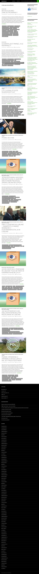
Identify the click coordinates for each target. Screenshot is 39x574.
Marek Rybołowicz (11, 112)
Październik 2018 (3, 516)
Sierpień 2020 (3, 478)
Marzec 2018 (3, 528)
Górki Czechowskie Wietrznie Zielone (8, 60)
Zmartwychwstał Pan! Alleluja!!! (32, 42)
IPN (15, 60)
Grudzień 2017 (3, 533)
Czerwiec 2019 (3, 502)
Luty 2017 (2, 551)
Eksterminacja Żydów (5, 29)
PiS (2, 64)
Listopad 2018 (3, 514)
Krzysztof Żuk (4, 153)
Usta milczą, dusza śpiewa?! (31, 51)
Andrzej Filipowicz (12, 14)
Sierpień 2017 (3, 540)
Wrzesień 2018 (3, 518)
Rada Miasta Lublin (16, 288)
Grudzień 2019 (3, 492)
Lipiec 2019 (3, 500)
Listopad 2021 (3, 459)
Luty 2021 (2, 467)
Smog (13, 247)
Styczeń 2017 (3, 552)
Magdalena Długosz (17, 199)
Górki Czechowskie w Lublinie (14, 29)
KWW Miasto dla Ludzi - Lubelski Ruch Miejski (8, 198)
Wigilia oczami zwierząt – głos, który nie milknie (31, 26)
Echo (14, 151)
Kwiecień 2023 (3, 436)
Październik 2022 (3, 443)
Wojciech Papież (15, 35)
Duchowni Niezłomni (5, 27)
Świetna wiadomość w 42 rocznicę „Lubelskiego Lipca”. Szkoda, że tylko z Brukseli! (32, 93)
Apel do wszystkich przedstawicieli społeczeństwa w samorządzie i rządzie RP (32, 102)
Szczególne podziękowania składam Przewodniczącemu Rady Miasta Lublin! (32, 88)
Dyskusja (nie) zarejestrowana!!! (7, 28)
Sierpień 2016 (3, 561)
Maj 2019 (2, 504)
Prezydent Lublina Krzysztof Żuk (7, 288)
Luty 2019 (2, 509)
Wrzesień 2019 (3, 497)
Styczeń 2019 (3, 511)
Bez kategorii (4, 267)
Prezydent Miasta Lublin (6, 330)
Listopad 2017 (3, 535)
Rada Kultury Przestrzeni (16, 113)
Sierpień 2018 (3, 519)
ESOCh (17, 151)
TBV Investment (18, 379)
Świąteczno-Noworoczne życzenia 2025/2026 (8, 404)
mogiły (15, 30)
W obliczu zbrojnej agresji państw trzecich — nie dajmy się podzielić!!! (32, 109)
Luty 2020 (2, 488)
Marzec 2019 (3, 507)
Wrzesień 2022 (3, 445)
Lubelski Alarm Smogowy (6, 61)
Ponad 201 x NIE (8, 138)
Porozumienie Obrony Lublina (9, 64)
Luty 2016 (2, 568)
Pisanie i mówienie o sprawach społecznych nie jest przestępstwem (12, 358)
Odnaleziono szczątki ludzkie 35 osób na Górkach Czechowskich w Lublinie (12, 63)
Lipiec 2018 (3, 521)
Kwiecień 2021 (3, 466)
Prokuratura (4, 65)
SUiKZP (21, 288)
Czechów (3, 135)
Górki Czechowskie (8, 135)
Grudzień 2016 (3, 554)
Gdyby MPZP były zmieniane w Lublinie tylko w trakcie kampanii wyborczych (13, 271)
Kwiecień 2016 (3, 566)
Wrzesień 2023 (3, 433)
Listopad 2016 (3, 556)
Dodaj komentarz (18, 14)
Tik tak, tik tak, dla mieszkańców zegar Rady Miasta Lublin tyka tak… (32, 84)
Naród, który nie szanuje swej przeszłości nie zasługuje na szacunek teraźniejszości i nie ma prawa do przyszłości (32, 67)
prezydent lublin (17, 64)
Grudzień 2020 (3, 471)
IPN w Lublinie (4, 30)
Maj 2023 (2, 434)
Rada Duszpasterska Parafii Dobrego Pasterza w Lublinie (10, 331)
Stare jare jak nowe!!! (30, 48)
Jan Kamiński (4, 110)
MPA (6, 287)
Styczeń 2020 (3, 490)
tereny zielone (4, 289)
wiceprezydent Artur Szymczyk (7, 35)
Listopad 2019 (3, 493)
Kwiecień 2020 (3, 485)
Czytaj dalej (4, 23)
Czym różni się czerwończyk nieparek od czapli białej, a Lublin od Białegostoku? (32, 80)
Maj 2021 (2, 464)
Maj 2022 (2, 450)
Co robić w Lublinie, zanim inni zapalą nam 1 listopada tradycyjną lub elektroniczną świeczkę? (32, 30)
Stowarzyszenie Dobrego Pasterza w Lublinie (16, 332)
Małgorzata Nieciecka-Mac (18, 111)
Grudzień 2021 (3, 457)
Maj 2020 (2, 483)
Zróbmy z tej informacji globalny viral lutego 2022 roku (32, 113)
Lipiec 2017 (3, 542)
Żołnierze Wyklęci (5, 36)
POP (11, 287)
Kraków (16, 110)
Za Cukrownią (20, 289)
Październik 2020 (3, 474)
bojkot (11, 151)
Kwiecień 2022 (3, 452)
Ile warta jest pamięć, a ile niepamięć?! (12, 44)
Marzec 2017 (3, 549)
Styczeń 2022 (3, 455)
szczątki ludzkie (10, 65)
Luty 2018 (2, 530)
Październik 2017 (3, 537)
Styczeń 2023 (3, 438)
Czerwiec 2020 (3, 481)
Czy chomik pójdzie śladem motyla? (10, 91)
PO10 (21, 112)
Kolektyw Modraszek (10, 110)
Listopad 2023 (3, 429)
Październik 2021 (3, 460)
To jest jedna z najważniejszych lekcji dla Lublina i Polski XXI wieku (32, 46)
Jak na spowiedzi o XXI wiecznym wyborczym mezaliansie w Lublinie (11, 312)
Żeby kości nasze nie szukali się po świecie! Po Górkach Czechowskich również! (32, 72)
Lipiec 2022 (3, 448)
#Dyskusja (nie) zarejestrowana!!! (9, 11)
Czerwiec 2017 (3, 544)
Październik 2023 (3, 431)
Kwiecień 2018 (3, 526)
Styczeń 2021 (3, 469)
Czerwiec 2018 (3, 523)
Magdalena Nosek (10, 30)
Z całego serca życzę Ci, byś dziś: (6, 409)
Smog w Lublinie (6, 175)
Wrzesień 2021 (3, 462)
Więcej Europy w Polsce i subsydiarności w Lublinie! (31, 54)
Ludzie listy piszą (17, 135)
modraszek (17, 112)
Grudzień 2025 (3, 426)
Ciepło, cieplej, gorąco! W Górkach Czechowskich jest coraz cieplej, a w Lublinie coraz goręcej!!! (32, 97)
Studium (13, 379)
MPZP (21, 153)
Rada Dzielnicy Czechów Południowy (16, 378)
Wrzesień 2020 (3, 476)
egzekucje (15, 28)
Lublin (12, 61)
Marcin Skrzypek (4, 112)
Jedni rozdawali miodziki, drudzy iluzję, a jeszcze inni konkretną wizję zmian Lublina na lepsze (12, 180)
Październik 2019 (3, 495)
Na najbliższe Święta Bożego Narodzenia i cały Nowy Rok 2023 (32, 63)
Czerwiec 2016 (3, 563)
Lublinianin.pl (3, 1)
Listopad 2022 (3, 441)
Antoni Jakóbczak (12, 105)
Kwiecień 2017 (3, 547)
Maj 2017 (2, 545)
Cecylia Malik (18, 105)
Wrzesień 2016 (3, 559)
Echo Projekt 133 (4, 376)
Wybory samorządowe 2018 (6, 248)
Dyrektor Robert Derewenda (14, 27)
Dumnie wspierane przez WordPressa (6, 572)
